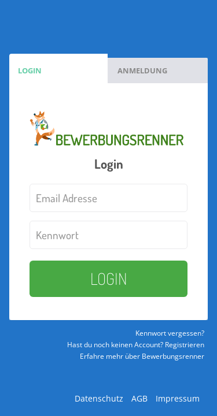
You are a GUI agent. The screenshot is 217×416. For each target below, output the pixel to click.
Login (30, 70)
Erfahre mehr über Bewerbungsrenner (71, 377)
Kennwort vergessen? (45, 333)
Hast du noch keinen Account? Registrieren (77, 355)
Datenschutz (99, 398)
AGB (139, 398)
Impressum (178, 398)
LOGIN (108, 278)
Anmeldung (142, 70)
